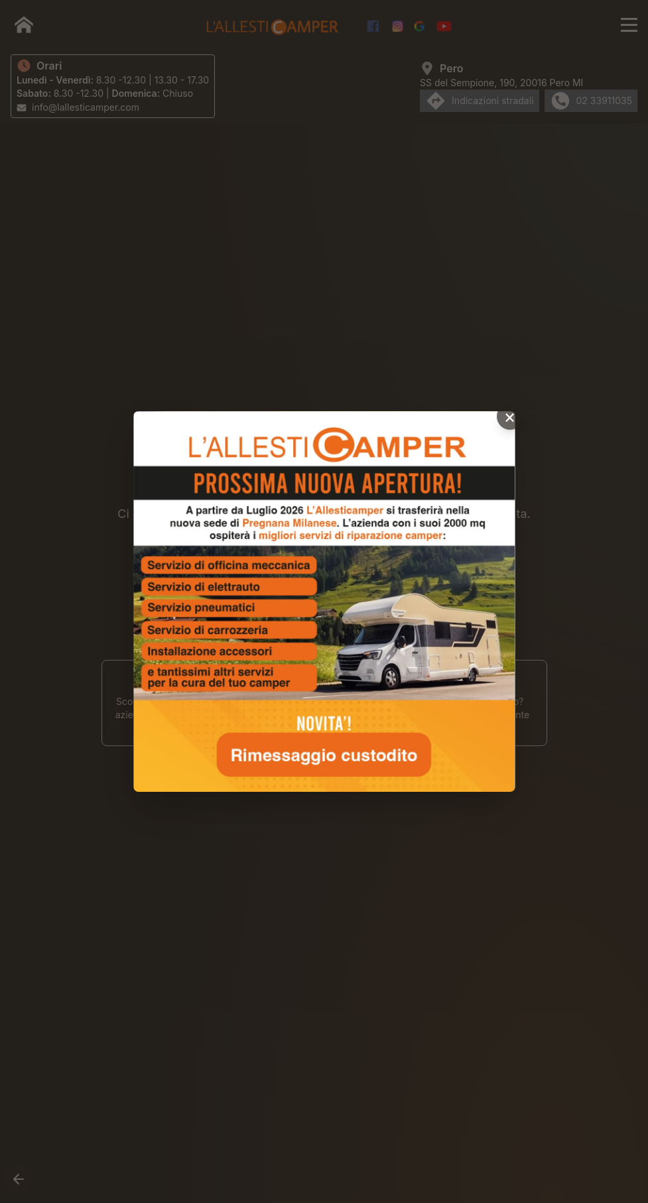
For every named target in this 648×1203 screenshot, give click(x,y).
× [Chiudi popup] (509, 416)
